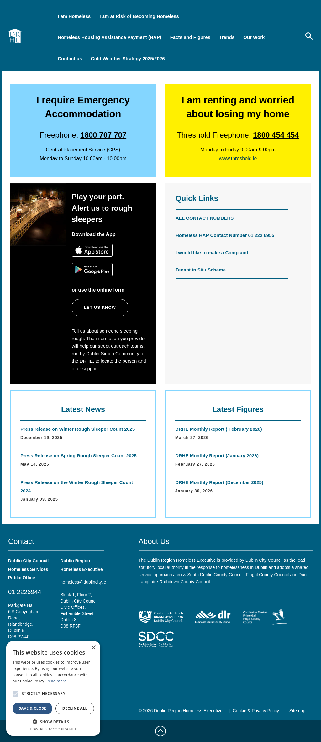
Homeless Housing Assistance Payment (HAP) (109, 37)
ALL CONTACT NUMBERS (205, 218)
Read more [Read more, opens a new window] (56, 681)
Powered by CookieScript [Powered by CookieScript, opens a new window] (53, 729)
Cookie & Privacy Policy (256, 710)
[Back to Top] (160, 731)
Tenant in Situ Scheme (201, 269)
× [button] (93, 647)
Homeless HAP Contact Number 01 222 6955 (225, 235)
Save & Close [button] (32, 708)
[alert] (53, 688)
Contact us (70, 58)
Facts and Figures (190, 37)
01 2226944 (24, 591)
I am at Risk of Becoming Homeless (139, 16)
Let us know (100, 307)
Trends (226, 37)
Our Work (254, 37)
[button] (53, 721)
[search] (309, 35)
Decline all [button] (74, 708)
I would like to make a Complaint (212, 252)
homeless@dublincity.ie (83, 582)
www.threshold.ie (238, 158)
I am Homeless (74, 16)
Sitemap (297, 710)
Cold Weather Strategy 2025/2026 (128, 58)
